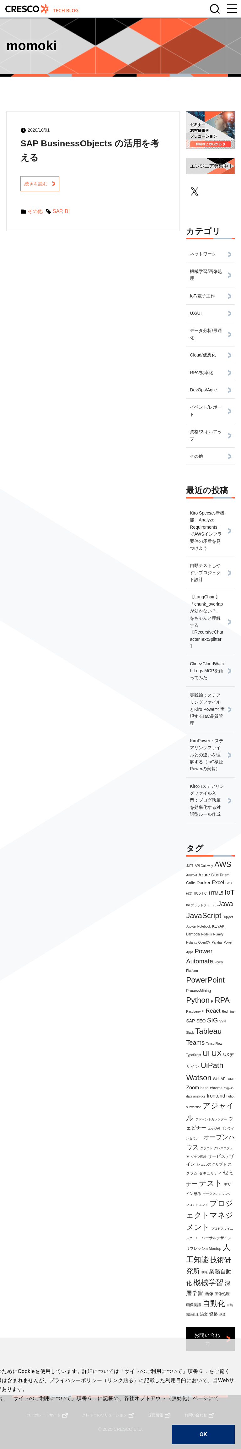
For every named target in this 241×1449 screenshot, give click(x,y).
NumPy (218, 934)
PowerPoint (205, 980)
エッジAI (214, 1128)
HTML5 (216, 893)
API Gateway (204, 866)
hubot (230, 1096)
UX (216, 1053)
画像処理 (222, 1294)
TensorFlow (214, 1043)
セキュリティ (210, 1173)
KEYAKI (218, 926)
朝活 (204, 1272)
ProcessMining (198, 991)
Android (191, 875)
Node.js (206, 934)
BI (69, 212)
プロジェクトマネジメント (209, 1215)
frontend (216, 1095)
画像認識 (193, 1305)
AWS (222, 864)
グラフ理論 (198, 1156)
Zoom (192, 1087)
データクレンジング (217, 1194)
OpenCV (204, 942)
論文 (204, 1314)
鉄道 (222, 1314)
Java (225, 903)
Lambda (193, 934)
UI (206, 1053)
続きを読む (38, 184)
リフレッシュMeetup (203, 1248)
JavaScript (203, 915)
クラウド (206, 1148)
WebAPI (220, 1079)
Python (198, 1000)
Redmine (228, 1011)
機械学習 (208, 1282)
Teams (195, 1042)
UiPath (212, 1065)
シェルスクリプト (211, 1164)
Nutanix (191, 942)
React (213, 1011)
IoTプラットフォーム (201, 905)
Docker (203, 882)
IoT (230, 892)
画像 (209, 1293)
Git (228, 883)
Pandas (217, 942)
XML (231, 1079)
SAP (190, 1020)
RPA (222, 1000)
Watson (198, 1077)
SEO (201, 1020)
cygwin (229, 1088)
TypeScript (193, 1055)
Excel (218, 882)
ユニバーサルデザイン (213, 1238)
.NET (189, 866)
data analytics (195, 1096)
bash (205, 1088)
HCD (197, 893)
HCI (204, 893)
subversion (193, 1107)
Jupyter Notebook (198, 926)
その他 (36, 212)
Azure (204, 874)
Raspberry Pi (195, 1011)
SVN (222, 1021)
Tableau (208, 1031)
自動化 (214, 1303)
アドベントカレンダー (211, 1119)
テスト (210, 1183)
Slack (190, 1032)
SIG (212, 1020)
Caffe (190, 883)
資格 (213, 1313)
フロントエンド (197, 1205)
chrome (216, 1088)
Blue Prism (220, 875)
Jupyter (228, 917)
